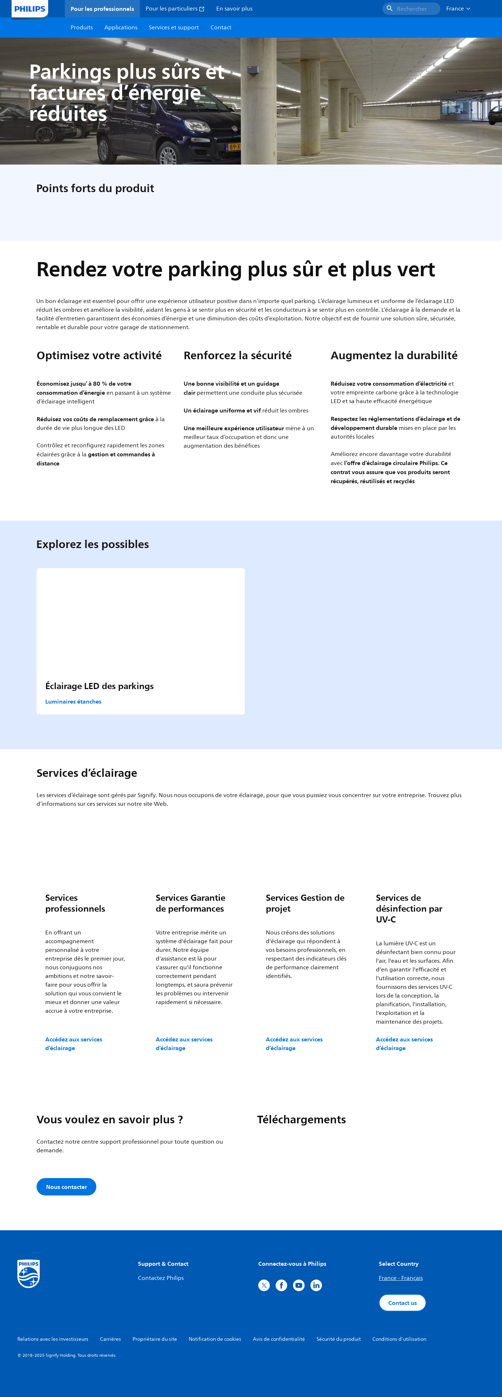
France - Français (401, 1278)
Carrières (110, 1339)
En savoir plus (234, 8)
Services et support (174, 27)
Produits (82, 27)
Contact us (402, 1303)
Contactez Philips (161, 1278)
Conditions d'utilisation (399, 1339)
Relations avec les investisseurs (52, 1339)
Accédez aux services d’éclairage (73, 1043)
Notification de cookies (215, 1339)
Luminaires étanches (73, 701)
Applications (120, 27)
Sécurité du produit (339, 1339)
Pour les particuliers (175, 8)
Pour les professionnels (102, 8)
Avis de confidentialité (279, 1339)
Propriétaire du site (155, 1339)
